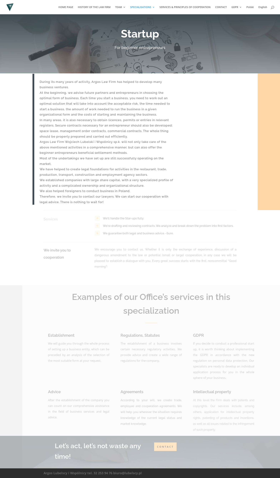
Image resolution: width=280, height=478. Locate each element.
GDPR (234, 7)
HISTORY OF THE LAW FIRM (94, 7)
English (262, 7)
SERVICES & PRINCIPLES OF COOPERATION (185, 7)
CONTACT (221, 7)
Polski (250, 7)
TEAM (118, 7)
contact (165, 446)
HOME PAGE (65, 7)
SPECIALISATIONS (140, 7)
